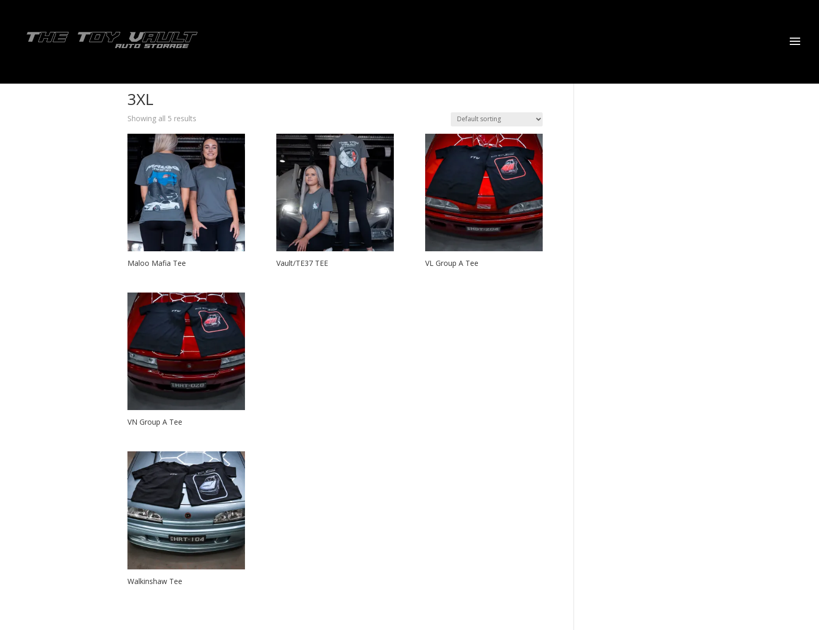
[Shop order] (497, 119)
